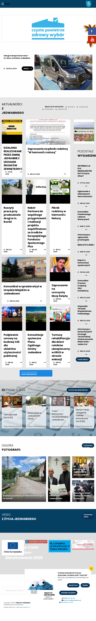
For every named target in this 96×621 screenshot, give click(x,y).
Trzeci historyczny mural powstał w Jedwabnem (60, 415)
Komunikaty (49, 109)
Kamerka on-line (66, 602)
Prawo (85, 585)
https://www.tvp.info (84, 426)
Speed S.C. (26, 607)
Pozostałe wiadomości (78, 390)
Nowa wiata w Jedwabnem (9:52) (34, 416)
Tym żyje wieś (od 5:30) (10, 416)
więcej (26, 69)
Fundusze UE (83, 107)
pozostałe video (88, 516)
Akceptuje (73, 585)
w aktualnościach (29, 373)
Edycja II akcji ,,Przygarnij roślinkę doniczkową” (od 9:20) (82, 415)
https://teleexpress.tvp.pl (36, 426)
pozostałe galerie (88, 446)
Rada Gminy (62, 109)
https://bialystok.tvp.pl (12, 426)
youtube (89, 43)
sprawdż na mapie (68, 593)
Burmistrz (71, 107)
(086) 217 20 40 (69, 598)
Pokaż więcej (83, 359)
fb (89, 29)
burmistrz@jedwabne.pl (72, 600)
